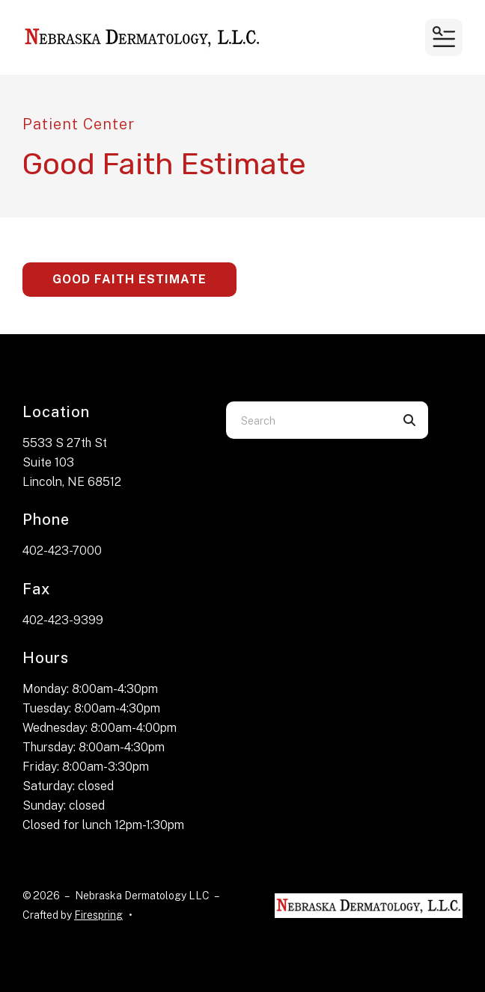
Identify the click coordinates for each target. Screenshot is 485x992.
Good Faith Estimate (129, 279)
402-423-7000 (62, 550)
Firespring (98, 915)
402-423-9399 (62, 620)
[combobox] (308, 420)
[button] (444, 37)
